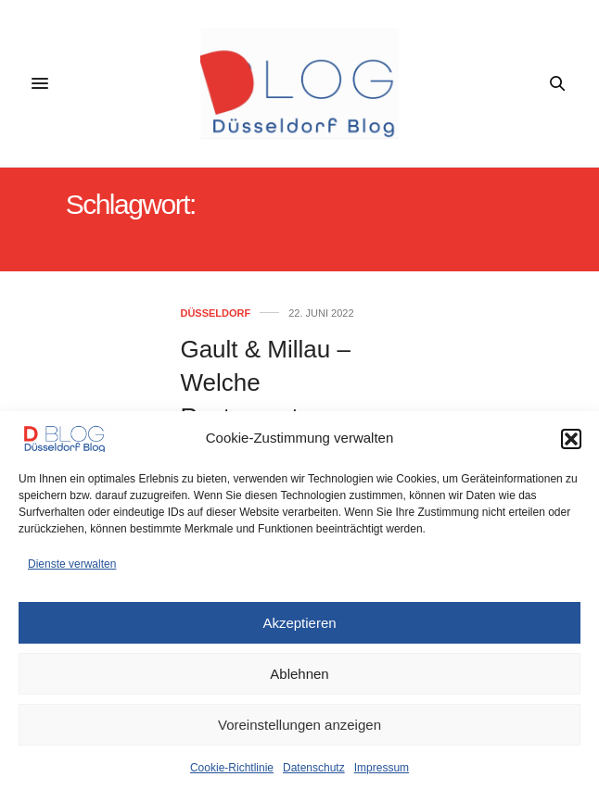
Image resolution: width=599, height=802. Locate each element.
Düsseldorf (215, 313)
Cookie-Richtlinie (232, 767)
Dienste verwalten (72, 564)
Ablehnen (299, 674)
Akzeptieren (299, 623)
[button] (571, 439)
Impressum (381, 767)
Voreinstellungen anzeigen (299, 725)
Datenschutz (314, 767)
